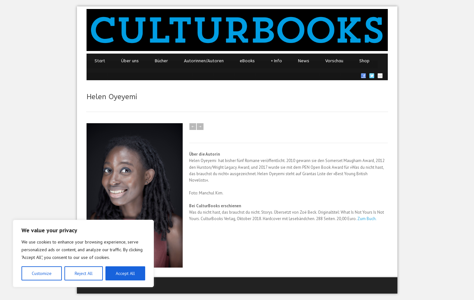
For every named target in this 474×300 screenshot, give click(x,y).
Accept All (125, 273)
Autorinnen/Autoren (204, 60)
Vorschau (334, 60)
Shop (364, 60)
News (303, 60)
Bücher (161, 60)
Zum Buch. (367, 218)
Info (276, 61)
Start (100, 60)
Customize (42, 273)
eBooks (247, 60)
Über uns (130, 60)
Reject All (84, 273)
